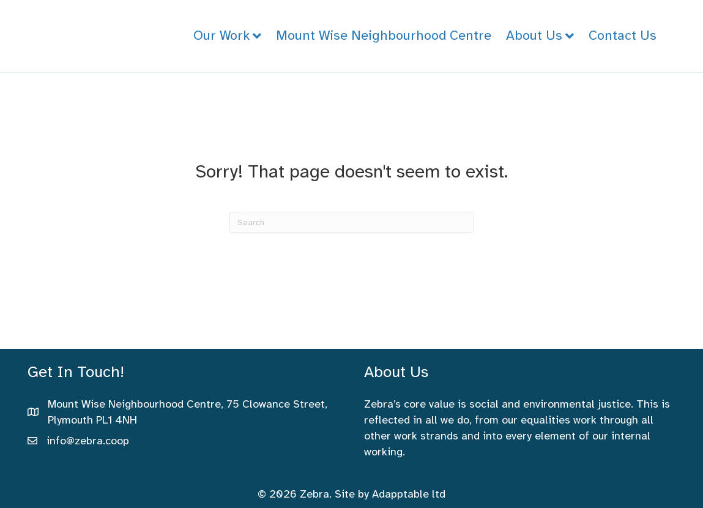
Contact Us (623, 35)
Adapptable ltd (408, 494)
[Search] (351, 222)
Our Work (221, 35)
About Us (534, 35)
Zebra (314, 494)
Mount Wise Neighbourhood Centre (383, 35)
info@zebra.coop (87, 440)
